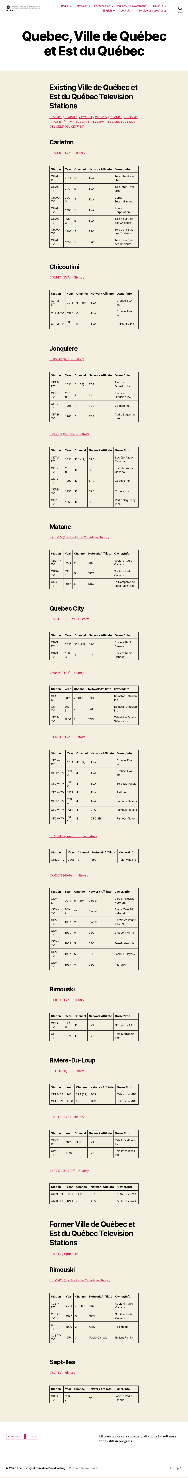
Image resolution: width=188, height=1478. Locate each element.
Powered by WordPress (86, 1469)
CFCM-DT (88, 118)
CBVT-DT (56, 118)
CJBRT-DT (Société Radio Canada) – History (81, 1281)
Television (81, 6)
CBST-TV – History (63, 1374)
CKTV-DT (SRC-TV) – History (70, 435)
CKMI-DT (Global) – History (70, 877)
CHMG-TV (80, 123)
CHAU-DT (63, 123)
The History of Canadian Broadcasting (42, 1469)
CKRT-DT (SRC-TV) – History (70, 1172)
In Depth (158, 6)
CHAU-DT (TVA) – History (68, 154)
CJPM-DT (113, 123)
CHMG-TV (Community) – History (74, 837)
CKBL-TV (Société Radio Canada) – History (81, 538)
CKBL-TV (129, 123)
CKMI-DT (56, 128)
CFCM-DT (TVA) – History (68, 738)
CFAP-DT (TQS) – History (67, 674)
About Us (124, 11)
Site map (32, 1438)
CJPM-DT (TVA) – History (67, 278)
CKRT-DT (72, 128)
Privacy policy (15, 1438)
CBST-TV (55, 1255)
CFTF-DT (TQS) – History (67, 1072)
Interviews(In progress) (151, 11)
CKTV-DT (88, 128)
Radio (64, 6)
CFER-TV (104, 118)
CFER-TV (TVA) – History (67, 1001)
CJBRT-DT (72, 1255)
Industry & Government (131, 6)
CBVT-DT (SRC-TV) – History (70, 620)
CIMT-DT (97, 123)
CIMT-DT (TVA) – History (68, 1118)
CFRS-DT (119, 118)
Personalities (102, 6)
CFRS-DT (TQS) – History (67, 360)
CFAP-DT (71, 118)
